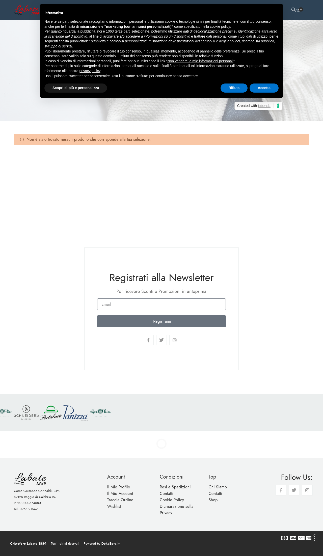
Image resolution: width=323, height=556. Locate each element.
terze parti (122, 31)
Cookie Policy (172, 500)
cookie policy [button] (220, 26)
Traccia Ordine (120, 500)
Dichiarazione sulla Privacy (176, 510)
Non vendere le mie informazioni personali (200, 61)
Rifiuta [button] (234, 88)
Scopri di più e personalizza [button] (75, 88)
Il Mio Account (120, 493)
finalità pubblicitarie (74, 41)
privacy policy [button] (89, 71)
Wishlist (114, 506)
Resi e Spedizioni (175, 487)
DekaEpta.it (110, 543)
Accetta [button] (264, 88)
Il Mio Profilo (118, 487)
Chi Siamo (218, 487)
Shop (213, 500)
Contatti (166, 493)
